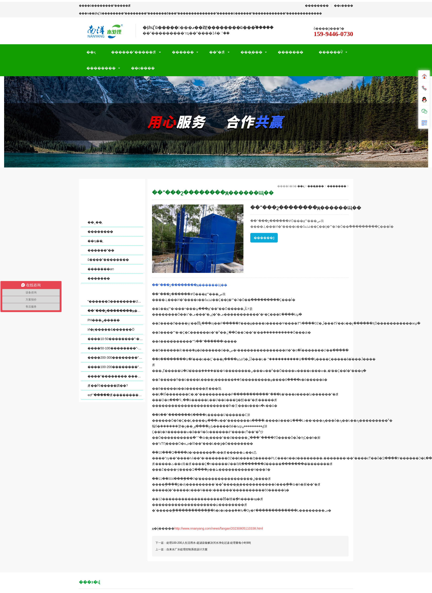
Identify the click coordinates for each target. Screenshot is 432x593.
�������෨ (101, 269)
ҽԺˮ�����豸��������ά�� (115, 395)
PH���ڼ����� (104, 320)
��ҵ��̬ (95, 241)
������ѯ (264, 238)
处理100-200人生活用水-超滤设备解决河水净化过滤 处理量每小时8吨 (208, 542)
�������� (317, 5)
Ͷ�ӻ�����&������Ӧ (111, 329)
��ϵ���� (343, 5)
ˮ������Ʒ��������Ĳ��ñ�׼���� (115, 301)
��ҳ (91, 52)
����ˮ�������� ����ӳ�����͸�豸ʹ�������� (115, 376)
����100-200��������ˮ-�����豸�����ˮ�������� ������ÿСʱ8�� (115, 367)
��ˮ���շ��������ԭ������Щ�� (115, 311)
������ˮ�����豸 (133, 52)
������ (183, 52)
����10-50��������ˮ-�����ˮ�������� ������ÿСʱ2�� (115, 339)
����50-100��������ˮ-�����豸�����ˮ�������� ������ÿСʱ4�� (115, 348)
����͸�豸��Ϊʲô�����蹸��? (108, 385)
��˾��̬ (95, 222)
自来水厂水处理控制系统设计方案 (187, 549)
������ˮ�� (101, 250)
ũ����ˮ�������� (108, 259)
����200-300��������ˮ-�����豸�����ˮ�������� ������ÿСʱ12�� (115, 357)
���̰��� (251, 52)
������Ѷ (331, 52)
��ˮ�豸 (217, 52)
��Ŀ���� (112, 192)
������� (290, 52)
